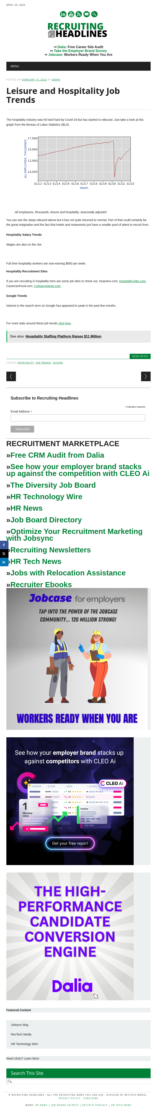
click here (64, 323)
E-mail (87, 14)
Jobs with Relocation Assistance (68, 573)
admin (56, 79)
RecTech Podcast (95, 1105)
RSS (79, 14)
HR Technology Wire (46, 496)
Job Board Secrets (65, 1105)
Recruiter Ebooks (41, 584)
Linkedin (63, 14)
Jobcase (55, 54)
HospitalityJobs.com (132, 281)
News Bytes (140, 356)
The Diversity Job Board (53, 485)
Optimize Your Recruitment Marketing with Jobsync (74, 534)
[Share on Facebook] (4, 545)
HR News (26, 508)
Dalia (61, 47)
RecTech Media (21, 1034)
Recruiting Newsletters (50, 550)
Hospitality (26, 362)
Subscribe (91, 1098)
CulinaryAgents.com (47, 286)
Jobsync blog (19, 1024)
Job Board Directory (46, 520)
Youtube (71, 14)
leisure (58, 362)
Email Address (21, 412)
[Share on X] (4, 553)
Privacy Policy (69, 1098)
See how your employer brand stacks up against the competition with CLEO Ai (78, 469)
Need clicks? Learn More (22, 1058)
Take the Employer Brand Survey (80, 51)
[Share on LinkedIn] (4, 562)
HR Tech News (36, 561)
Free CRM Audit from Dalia (57, 455)
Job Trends (43, 362)
